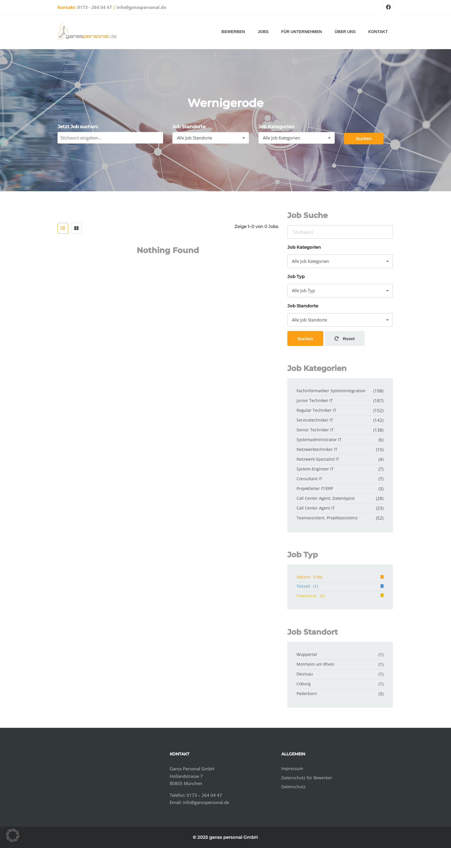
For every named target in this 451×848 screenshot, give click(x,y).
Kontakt (378, 31)
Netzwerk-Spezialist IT (318, 459)
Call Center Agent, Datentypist (326, 498)
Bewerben (233, 31)
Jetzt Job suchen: (78, 126)
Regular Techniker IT (316, 410)
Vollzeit (340, 577)
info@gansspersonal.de (141, 7)
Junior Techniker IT (315, 400)
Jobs (263, 31)
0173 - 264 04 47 (94, 7)
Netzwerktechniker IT (317, 449)
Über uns (345, 31)
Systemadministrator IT (319, 439)
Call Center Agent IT (316, 508)
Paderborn (307, 693)
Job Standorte (189, 126)
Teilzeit (340, 586)
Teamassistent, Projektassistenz (327, 517)
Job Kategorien (276, 126)
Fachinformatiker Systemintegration (331, 390)
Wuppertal (307, 654)
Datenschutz (293, 786)
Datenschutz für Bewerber (306, 777)
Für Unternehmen (301, 31)
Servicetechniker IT (315, 420)
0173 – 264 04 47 (204, 795)
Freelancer (340, 595)
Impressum (292, 768)
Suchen (363, 138)
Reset (345, 338)
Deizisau (305, 674)
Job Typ (296, 276)
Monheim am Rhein (316, 664)
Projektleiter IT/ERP (315, 488)
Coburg (304, 683)
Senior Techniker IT (315, 429)
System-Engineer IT (315, 469)
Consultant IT (309, 478)
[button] (12, 835)
